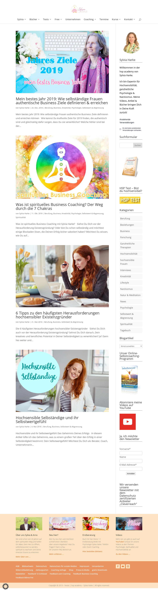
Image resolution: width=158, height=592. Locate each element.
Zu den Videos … (123, 554)
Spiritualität (21, 217)
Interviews (125, 270)
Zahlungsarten (42, 570)
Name (123, 456)
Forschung (125, 237)
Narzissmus (126, 288)
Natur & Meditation (130, 295)
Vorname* (125, 448)
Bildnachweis (27, 566)
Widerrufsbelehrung (24, 570)
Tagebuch (125, 330)
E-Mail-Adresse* (128, 464)
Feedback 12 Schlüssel (37, 574)
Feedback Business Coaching (85, 574)
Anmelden (131, 473)
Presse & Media (82, 570)
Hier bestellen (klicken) (92, 551)
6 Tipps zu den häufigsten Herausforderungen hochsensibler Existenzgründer (57, 314)
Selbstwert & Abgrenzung (93, 108)
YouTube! (120, 541)
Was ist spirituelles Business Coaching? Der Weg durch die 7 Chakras (59, 206)
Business (57, 108)
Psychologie (76, 108)
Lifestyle (124, 282)
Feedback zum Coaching (60, 574)
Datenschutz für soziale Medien (63, 566)
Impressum (84, 566)
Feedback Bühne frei (24, 578)
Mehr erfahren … (56, 554)
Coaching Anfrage (58, 570)
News (123, 301)
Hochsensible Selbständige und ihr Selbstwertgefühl (47, 419)
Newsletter (20, 574)
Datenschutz (41, 566)
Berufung (49, 108)
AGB (17, 566)
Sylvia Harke (24, 108)
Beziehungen (127, 224)
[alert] (131, 129)
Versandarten (98, 566)
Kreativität (66, 108)
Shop (71, 570)
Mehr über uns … (23, 557)
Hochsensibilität (128, 253)
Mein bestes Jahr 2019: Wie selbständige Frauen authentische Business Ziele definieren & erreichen (62, 100)
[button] (5, 586)
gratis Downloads (99, 570)
